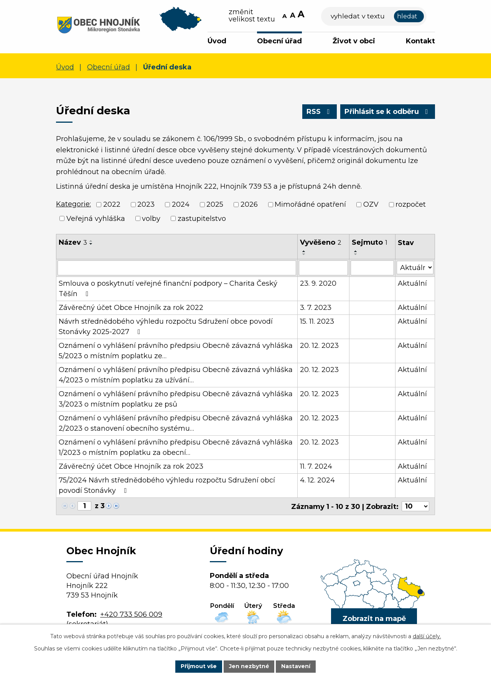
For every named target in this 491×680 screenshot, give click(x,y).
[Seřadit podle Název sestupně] (91, 243)
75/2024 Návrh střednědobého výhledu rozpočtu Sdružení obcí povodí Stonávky (167, 485)
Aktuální (412, 283)
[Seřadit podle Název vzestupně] (91, 240)
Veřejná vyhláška (95, 218)
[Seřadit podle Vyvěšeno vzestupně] (304, 251)
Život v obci (354, 41)
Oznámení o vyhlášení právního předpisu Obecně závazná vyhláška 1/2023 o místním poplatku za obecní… (176, 447)
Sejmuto (369, 242)
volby (151, 218)
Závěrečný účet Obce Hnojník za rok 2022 (131, 307)
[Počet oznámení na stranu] (415, 506)
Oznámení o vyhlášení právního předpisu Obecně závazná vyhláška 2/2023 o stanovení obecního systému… (176, 422)
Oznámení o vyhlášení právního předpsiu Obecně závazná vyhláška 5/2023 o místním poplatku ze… (176, 350)
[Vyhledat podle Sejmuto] (372, 267)
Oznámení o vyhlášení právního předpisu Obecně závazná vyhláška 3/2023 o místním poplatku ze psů (176, 398)
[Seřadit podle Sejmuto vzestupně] (356, 251)
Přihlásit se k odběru (387, 111)
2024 (180, 204)
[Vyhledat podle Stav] (415, 267)
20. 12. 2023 (319, 345)
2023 (146, 204)
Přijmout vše (199, 666)
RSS (319, 111)
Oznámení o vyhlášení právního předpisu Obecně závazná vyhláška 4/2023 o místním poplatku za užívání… (176, 374)
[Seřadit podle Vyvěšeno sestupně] (304, 254)
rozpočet (410, 204)
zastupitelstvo (202, 218)
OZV (371, 204)
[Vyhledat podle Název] (177, 267)
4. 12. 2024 (317, 480)
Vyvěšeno (320, 242)
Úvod (217, 41)
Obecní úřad (279, 41)
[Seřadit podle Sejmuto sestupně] (356, 254)
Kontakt (420, 41)
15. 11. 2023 (317, 321)
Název (73, 242)
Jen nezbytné (249, 666)
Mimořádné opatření (310, 204)
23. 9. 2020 (318, 283)
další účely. (427, 636)
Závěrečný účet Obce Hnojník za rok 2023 (131, 466)
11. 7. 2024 (316, 466)
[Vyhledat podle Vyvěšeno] (323, 267)
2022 (111, 204)
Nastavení (296, 666)
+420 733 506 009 (131, 614)
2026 (249, 204)
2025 (214, 204)
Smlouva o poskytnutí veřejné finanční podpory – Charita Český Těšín (168, 288)
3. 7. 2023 (315, 307)
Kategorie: (73, 204)
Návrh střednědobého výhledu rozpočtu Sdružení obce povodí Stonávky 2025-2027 (166, 326)
